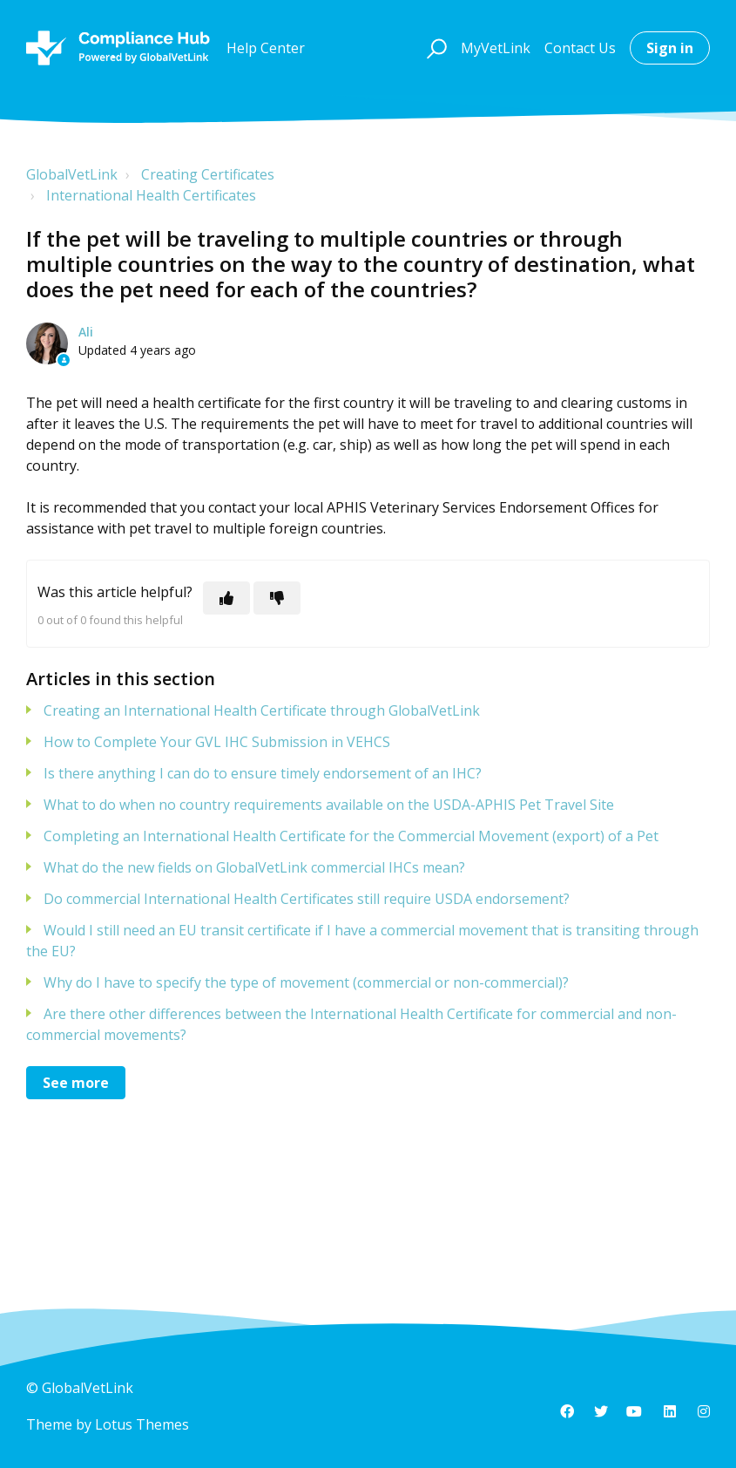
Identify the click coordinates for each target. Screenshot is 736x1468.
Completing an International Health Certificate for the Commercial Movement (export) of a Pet (351, 836)
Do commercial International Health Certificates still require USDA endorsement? (307, 898)
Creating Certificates (207, 174)
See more (76, 1082)
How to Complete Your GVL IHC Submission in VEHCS (217, 741)
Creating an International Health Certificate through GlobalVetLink (262, 710)
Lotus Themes (142, 1424)
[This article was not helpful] (276, 598)
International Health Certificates (151, 195)
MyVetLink (495, 48)
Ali (85, 331)
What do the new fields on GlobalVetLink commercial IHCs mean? (254, 867)
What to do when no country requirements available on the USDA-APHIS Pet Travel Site (329, 804)
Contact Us (580, 48)
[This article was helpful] (226, 598)
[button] (434, 48)
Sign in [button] (669, 48)
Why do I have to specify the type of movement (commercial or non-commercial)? (306, 982)
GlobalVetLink (72, 174)
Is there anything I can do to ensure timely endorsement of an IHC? (263, 773)
